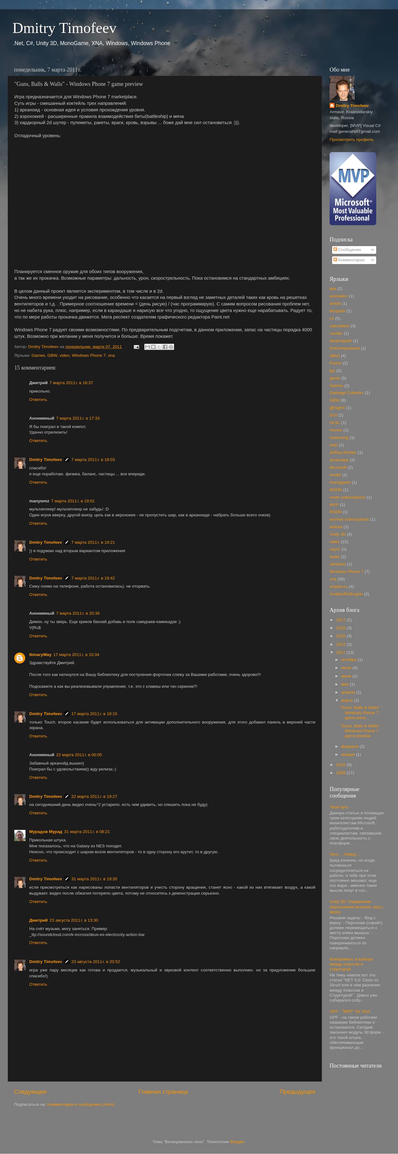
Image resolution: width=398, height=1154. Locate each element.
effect (335, 355)
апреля (348, 692)
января (348, 754)
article (335, 303)
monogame (340, 482)
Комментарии (349, 260)
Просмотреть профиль (352, 139)
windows (338, 564)
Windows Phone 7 (89, 355)
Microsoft (338, 467)
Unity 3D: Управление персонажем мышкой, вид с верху (356, 906)
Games (38, 355)
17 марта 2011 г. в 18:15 (94, 713)
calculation (339, 325)
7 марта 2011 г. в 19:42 (93, 578)
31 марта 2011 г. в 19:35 (94, 879)
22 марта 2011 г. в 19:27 (94, 796)
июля (346, 667)
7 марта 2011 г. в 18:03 (93, 459)
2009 (341, 772)
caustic (336, 333)
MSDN (336, 489)
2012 (341, 644)
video (64, 355)
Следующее (30, 1091)
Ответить (38, 399)
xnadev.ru (339, 586)
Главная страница (163, 1091)
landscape (339, 460)
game (335, 378)
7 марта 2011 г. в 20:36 (78, 613)
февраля (350, 746)
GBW (52, 355)
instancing (339, 437)
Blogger (237, 1141)
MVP (334, 504)
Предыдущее (298, 1091)
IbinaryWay (40, 654)
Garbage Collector (347, 392)
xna (111, 355)
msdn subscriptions (348, 497)
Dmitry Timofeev (64, 28)
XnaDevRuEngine (346, 594)
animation (339, 296)
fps (332, 370)
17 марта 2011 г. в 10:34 (76, 654)
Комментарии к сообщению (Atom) (80, 1104)
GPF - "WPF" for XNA (350, 1011)
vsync (335, 549)
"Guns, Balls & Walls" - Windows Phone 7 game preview (361, 731)
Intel (334, 445)
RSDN (335, 512)
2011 (341, 652)
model (335, 474)
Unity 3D (338, 534)
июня (346, 676)
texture (336, 526)
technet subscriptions (349, 519)
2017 (341, 619)
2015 (341, 636)
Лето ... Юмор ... (345, 854)
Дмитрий (38, 920)
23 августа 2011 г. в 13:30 (73, 920)
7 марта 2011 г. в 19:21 (93, 542)
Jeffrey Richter (343, 452)
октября (349, 659)
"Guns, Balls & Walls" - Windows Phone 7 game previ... (361, 712)
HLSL (335, 422)
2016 (341, 628)
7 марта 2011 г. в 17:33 (78, 418)
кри (333, 288)
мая (345, 684)
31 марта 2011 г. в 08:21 (87, 831)
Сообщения (347, 249)
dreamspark (341, 340)
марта (347, 700)
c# (332, 318)
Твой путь (339, 807)
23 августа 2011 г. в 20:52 (96, 961)
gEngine (337, 407)
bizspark (337, 311)
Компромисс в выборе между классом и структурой (351, 964)
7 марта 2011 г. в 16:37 (71, 382)
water (335, 556)
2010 (341, 764)
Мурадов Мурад (45, 831)
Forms (335, 363)
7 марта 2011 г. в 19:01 (73, 501)
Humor (336, 430)
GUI (333, 415)
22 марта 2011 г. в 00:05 (79, 754)
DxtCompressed (345, 348)
